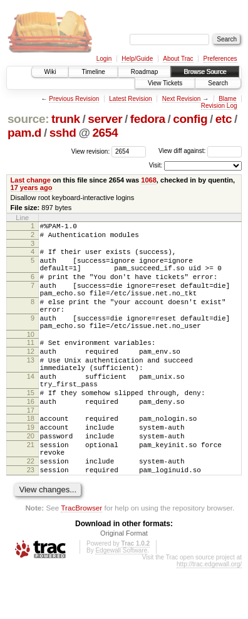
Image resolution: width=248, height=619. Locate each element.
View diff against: (200, 150)
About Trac (178, 58)
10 (30, 357)
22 (30, 508)
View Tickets (165, 83)
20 (30, 477)
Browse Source (204, 71)
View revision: (90, 150)
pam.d (24, 132)
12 (30, 375)
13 (30, 386)
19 (30, 466)
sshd (62, 132)
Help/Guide (137, 58)
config (190, 118)
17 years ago (32, 187)
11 (30, 365)
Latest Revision (130, 98)
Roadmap (144, 71)
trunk (65, 118)
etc (223, 118)
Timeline (93, 71)
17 (30, 448)
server (105, 118)
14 (30, 406)
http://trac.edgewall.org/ (209, 614)
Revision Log (219, 105)
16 (30, 437)
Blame (227, 98)
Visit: (156, 165)
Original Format (124, 584)
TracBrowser (81, 558)
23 (30, 518)
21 (30, 488)
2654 (105, 132)
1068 (149, 180)
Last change (31, 180)
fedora (147, 118)
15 (30, 426)
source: (28, 118)
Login (103, 58)
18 (30, 456)
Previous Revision (74, 98)
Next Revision (181, 98)
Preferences (220, 58)
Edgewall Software (121, 601)
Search (218, 83)
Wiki (50, 71)
